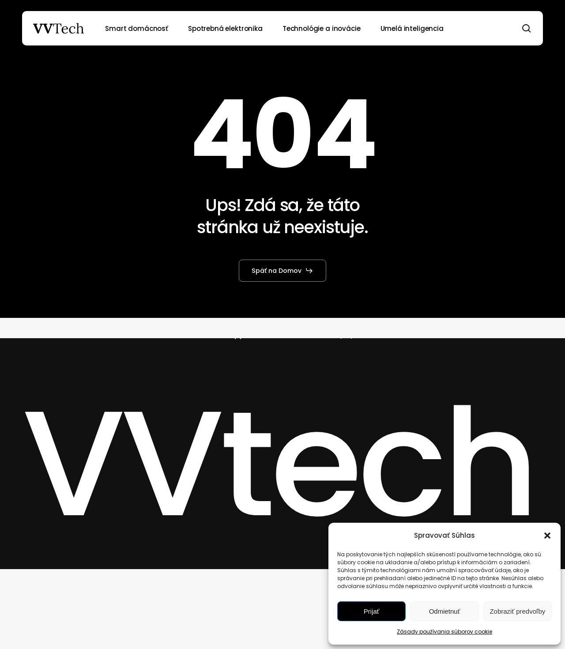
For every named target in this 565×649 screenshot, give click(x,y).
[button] (547, 535)
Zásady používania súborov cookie (444, 631)
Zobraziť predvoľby (517, 611)
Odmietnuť (444, 611)
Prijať (372, 611)
